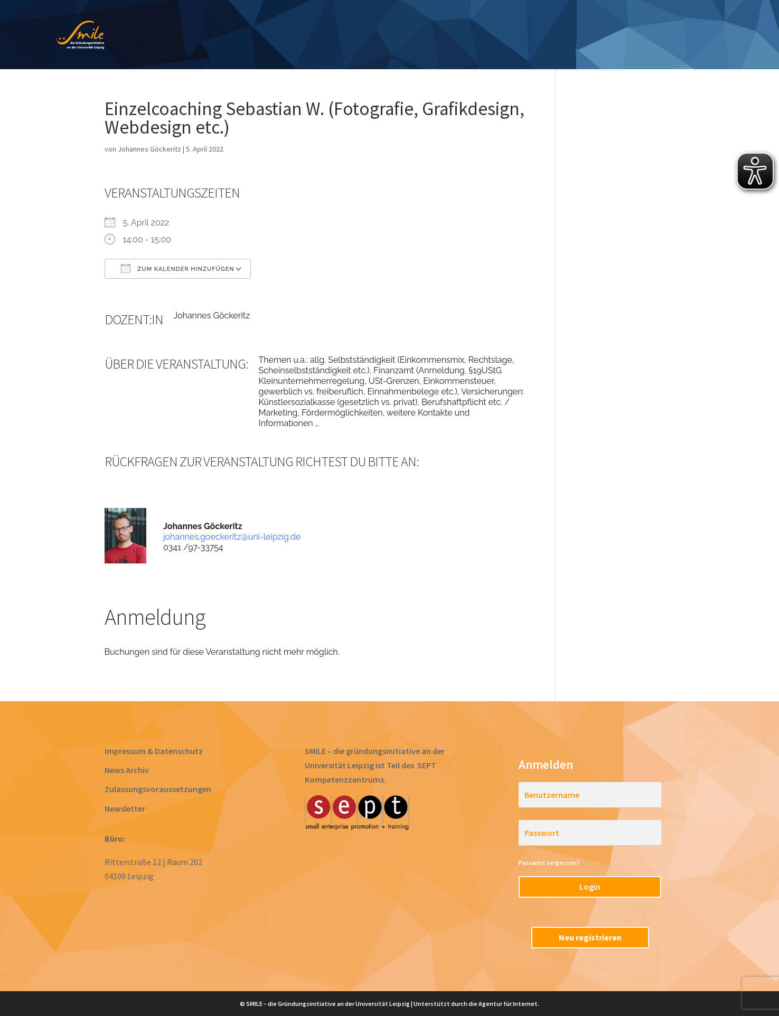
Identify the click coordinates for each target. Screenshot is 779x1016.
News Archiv (127, 770)
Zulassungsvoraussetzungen (158, 789)
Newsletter (125, 808)
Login (589, 886)
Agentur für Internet (508, 1004)
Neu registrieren (590, 937)
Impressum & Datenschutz (154, 751)
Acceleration (509, 36)
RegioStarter (688, 36)
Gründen (443, 36)
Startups (576, 36)
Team (627, 36)
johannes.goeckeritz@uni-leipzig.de (232, 537)
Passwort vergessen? (549, 863)
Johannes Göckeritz (149, 149)
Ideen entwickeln (295, 36)
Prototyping (379, 36)
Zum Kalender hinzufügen (177, 268)
